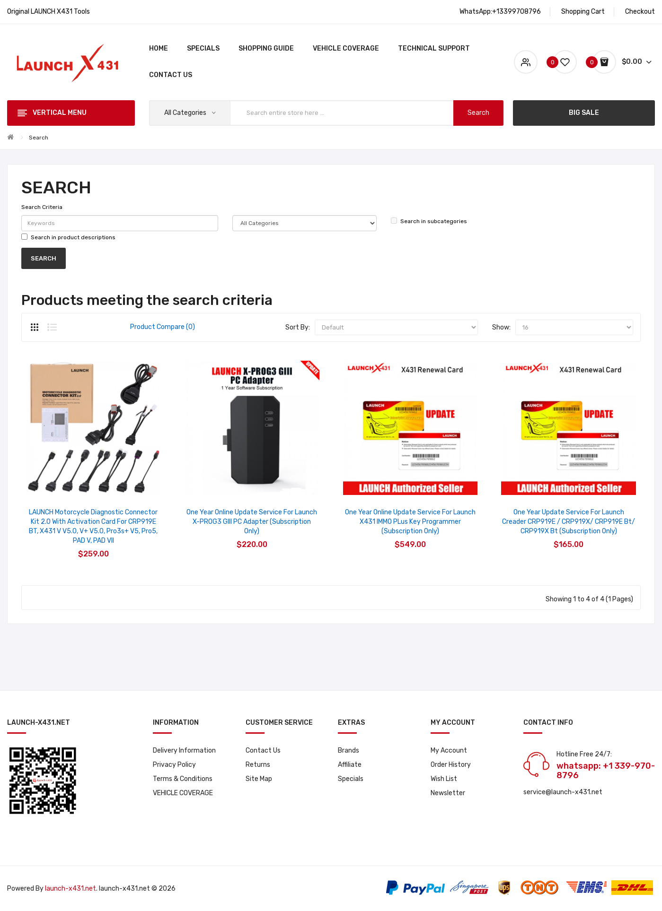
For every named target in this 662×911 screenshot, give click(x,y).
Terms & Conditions (182, 779)
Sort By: (297, 327)
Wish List (444, 779)
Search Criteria (41, 207)
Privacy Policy (174, 765)
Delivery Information (184, 750)
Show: (501, 327)
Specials (350, 779)
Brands (348, 750)
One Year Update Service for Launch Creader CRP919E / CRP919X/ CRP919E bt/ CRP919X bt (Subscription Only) (568, 521)
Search (38, 137)
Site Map (259, 779)
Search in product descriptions (68, 237)
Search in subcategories (429, 221)
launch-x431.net (70, 889)
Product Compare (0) (162, 327)
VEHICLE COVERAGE (183, 793)
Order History (451, 765)
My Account (449, 750)
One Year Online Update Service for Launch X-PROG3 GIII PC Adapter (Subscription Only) (251, 521)
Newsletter (448, 793)
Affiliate (350, 765)
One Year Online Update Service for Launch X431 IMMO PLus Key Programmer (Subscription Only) (410, 521)
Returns (258, 765)
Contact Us (263, 750)
